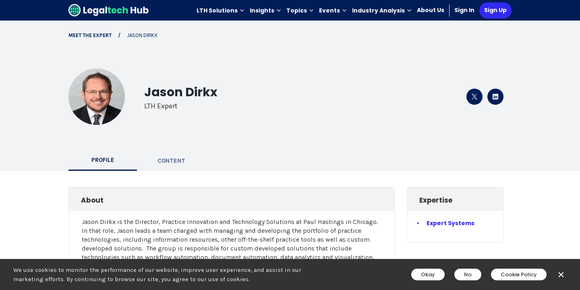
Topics (300, 10)
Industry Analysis (382, 10)
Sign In (464, 10)
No (468, 274)
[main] (290, 145)
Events (333, 10)
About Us (430, 10)
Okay (428, 274)
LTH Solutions (221, 10)
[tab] (102, 161)
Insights (266, 10)
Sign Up (495, 10)
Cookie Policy (519, 274)
